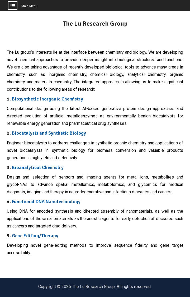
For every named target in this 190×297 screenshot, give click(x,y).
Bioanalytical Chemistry (38, 167)
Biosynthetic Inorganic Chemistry (47, 99)
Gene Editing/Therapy (35, 236)
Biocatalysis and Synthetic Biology (49, 133)
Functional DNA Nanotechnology (46, 201)
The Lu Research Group (95, 24)
